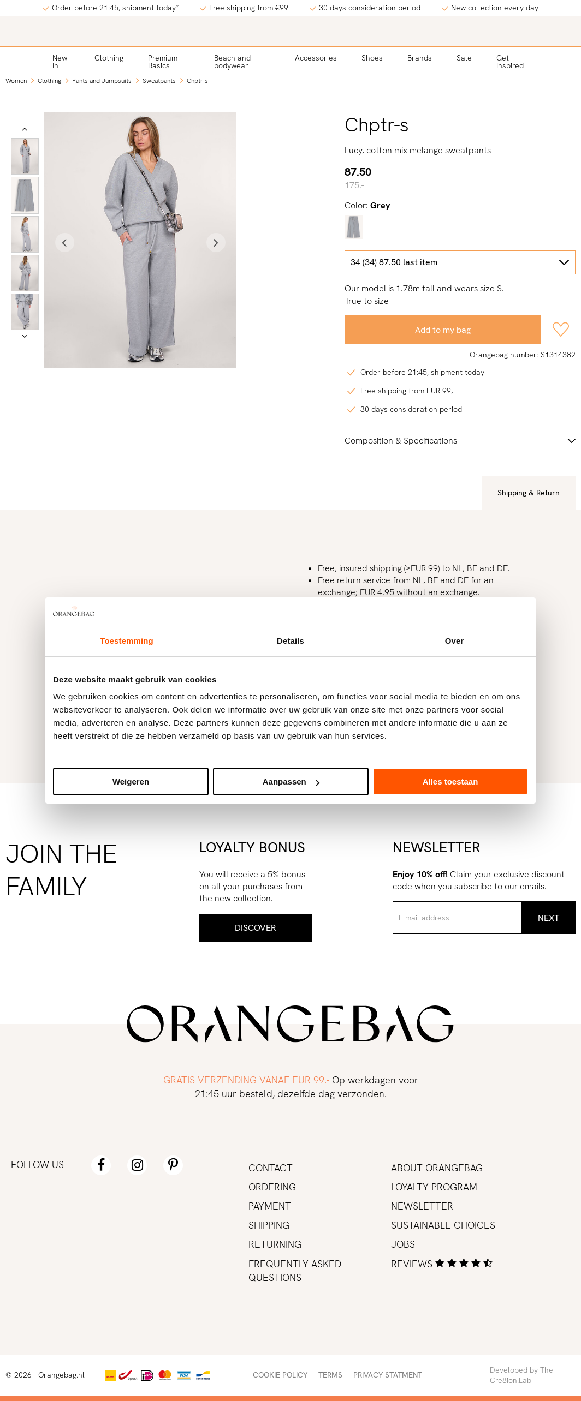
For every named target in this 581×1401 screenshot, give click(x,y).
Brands (419, 58)
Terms (330, 1375)
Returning (274, 1244)
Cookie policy (280, 1375)
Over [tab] (454, 640)
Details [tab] (290, 640)
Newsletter (422, 1206)
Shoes (372, 58)
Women (16, 80)
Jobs (403, 1244)
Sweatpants (159, 80)
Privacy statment (387, 1375)
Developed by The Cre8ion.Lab (521, 1375)
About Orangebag (437, 1167)
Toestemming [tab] (126, 640)
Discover (255, 927)
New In (59, 61)
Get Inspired (510, 61)
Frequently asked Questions (294, 1271)
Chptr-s (197, 80)
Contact (270, 1167)
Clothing (108, 58)
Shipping (268, 1225)
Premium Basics (162, 61)
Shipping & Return (528, 493)
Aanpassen (291, 781)
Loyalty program (434, 1187)
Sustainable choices (443, 1225)
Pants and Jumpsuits (102, 80)
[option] (25, 156)
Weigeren (130, 781)
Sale (464, 58)
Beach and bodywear (232, 61)
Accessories (316, 58)
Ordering (272, 1187)
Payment (269, 1206)
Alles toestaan (450, 781)
